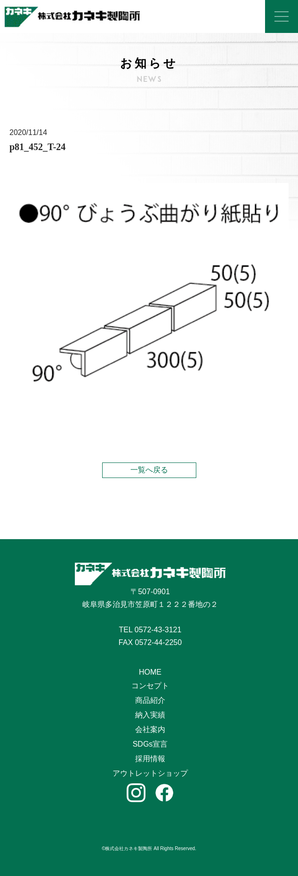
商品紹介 (150, 700)
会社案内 (150, 729)
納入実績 (150, 715)
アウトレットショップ (150, 773)
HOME (150, 672)
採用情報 (150, 759)
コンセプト (150, 686)
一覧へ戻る (149, 470)
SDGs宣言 (150, 744)
